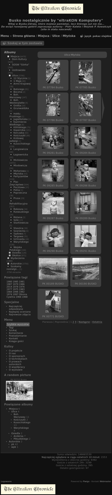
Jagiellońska (20, 119)
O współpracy (17, 367)
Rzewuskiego (21, 211)
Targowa (18, 236)
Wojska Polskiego (15, 248)
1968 (25, 297)
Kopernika (19, 130)
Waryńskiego (20, 241)
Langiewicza (20, 149)
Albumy (10, 52)
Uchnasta (19, 239)
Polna (16, 190)
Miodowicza (20, 165)
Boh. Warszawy (15, 96)
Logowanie (6, 481)
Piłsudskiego (21, 438)
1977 (9, 289)
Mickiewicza (20, 160)
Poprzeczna (20, 192)
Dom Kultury (19, 59)
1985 (15, 281)
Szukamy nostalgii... (14, 267)
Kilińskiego (19, 127)
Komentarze (16, 333)
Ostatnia (97, 322)
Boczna (17, 91)
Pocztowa (19, 187)
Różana (17, 217)
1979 (15, 284)
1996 (15, 292)
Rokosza (18, 209)
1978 (15, 286)
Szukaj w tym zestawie (24, 43)
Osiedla (16, 252)
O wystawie (16, 369)
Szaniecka (19, 231)
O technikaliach (18, 358)
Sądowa (18, 233)
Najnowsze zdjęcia (19, 314)
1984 (9, 292)
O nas (12, 353)
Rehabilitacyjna (18, 203)
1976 (22, 286)
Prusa (16, 198)
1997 (15, 294)
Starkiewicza (20, 222)
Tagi (11, 327)
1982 (22, 292)
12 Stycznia (20, 78)
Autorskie (16, 263)
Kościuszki (19, 135)
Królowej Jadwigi (16, 139)
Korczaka (18, 132)
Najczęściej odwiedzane (16, 307)
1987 (9, 284)
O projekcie (15, 350)
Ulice (56, 36)
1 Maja (17, 81)
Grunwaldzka (21, 108)
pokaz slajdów (102, 36)
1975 (15, 289)
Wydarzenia (18, 258)
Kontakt (13, 338)
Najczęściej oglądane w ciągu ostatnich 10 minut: (71, 457)
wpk (13, 447)
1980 (9, 281)
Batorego (18, 89)
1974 (9, 294)
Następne (84, 322)
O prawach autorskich (15, 363)
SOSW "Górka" (20, 64)
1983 (22, 289)
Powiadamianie (18, 335)
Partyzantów (20, 176)
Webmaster (105, 481)
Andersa (18, 436)
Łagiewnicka (20, 154)
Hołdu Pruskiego (15, 115)
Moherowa (19, 171)
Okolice (16, 255)
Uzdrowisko (18, 70)
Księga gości (16, 341)
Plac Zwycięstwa (16, 183)
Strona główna (24, 36)
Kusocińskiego (21, 143)
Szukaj (13, 330)
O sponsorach (17, 356)
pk (12, 444)
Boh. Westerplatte (17, 101)
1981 (22, 281)
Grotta (17, 105)
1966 (18, 297)
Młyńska (69, 36)
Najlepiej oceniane (20, 311)
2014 (9, 286)
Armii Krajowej (21, 83)
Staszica (18, 228)
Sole (16, 220)
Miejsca (43, 36)
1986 (22, 284)
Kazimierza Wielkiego (17, 123)
